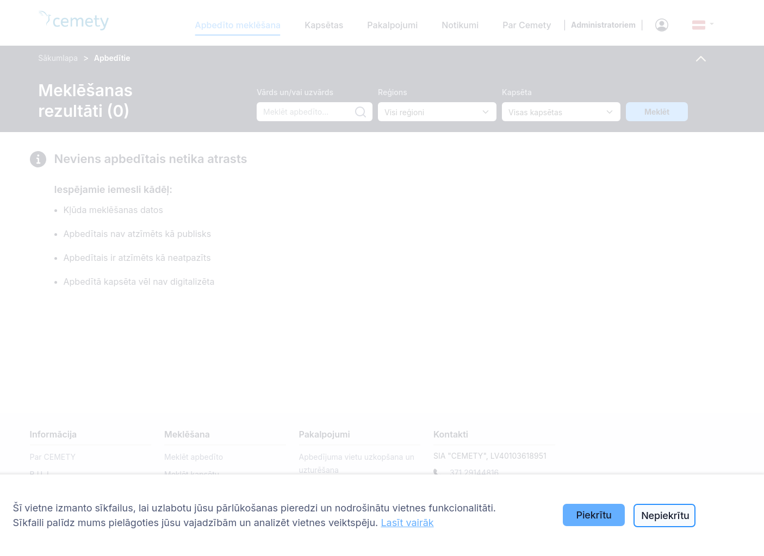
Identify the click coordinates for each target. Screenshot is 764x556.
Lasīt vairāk (407, 522)
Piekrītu (594, 515)
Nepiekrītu (665, 515)
